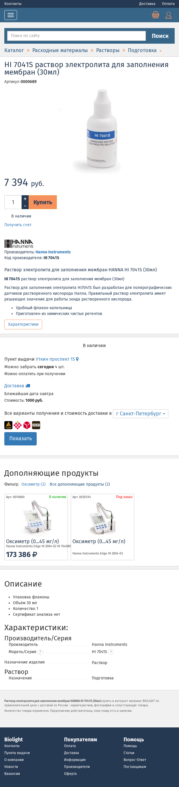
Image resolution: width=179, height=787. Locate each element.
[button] (111, 652)
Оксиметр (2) (34, 484)
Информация (75, 760)
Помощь (130, 746)
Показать (20, 438)
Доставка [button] (17, 385)
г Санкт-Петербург (140, 413)
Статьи (129, 753)
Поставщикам (135, 767)
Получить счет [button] (17, 224)
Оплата (168, 3)
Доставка (147, 3)
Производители (77, 767)
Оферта (70, 774)
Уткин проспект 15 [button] (57, 359)
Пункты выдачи (17, 753)
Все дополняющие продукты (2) (80, 484)
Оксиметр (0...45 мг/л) (32, 541)
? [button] (40, 652)
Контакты (13, 3)
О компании (14, 760)
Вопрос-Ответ (135, 760)
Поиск (160, 35)
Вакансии (12, 774)
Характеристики (23, 324)
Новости (11, 767)
